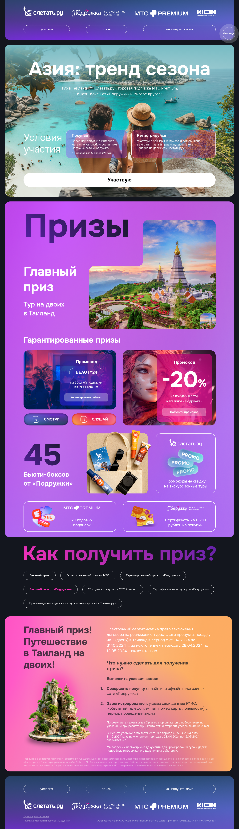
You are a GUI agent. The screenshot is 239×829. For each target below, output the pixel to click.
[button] (229, 33)
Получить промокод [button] (184, 412)
